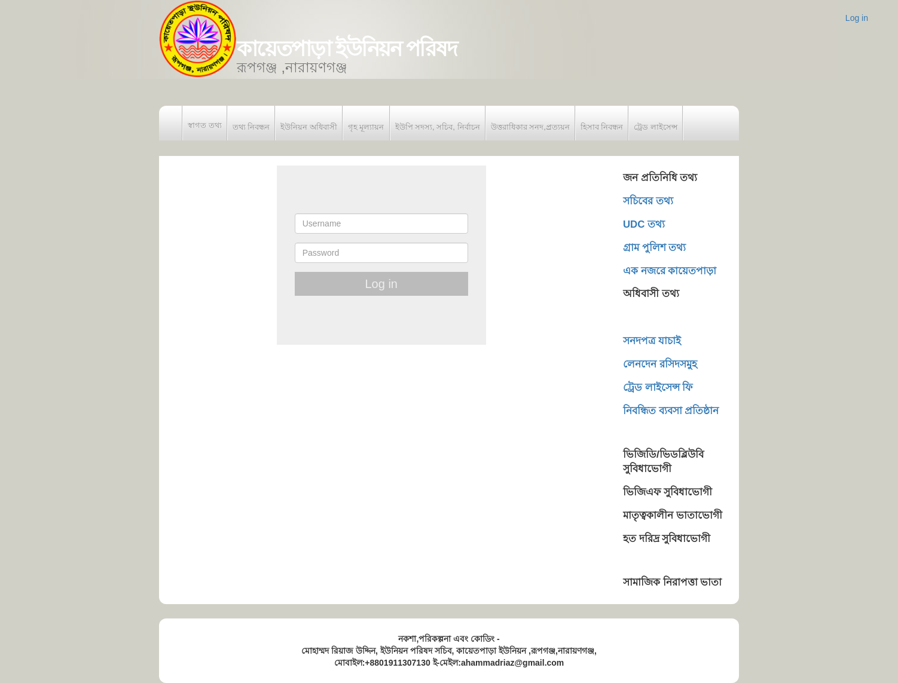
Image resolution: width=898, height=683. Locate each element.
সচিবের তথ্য (648, 201)
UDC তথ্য (644, 224)
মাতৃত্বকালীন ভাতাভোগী (672, 515)
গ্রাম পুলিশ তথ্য (654, 247)
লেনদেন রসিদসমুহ (660, 364)
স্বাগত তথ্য (205, 125)
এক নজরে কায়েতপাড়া (669, 271)
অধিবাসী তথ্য (651, 293)
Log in (856, 18)
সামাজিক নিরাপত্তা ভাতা (672, 582)
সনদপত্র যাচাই (652, 341)
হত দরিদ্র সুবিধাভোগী (666, 538)
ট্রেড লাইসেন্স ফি (657, 387)
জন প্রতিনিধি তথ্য (660, 177)
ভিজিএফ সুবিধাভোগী (667, 492)
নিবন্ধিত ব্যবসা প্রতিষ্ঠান (671, 410)
